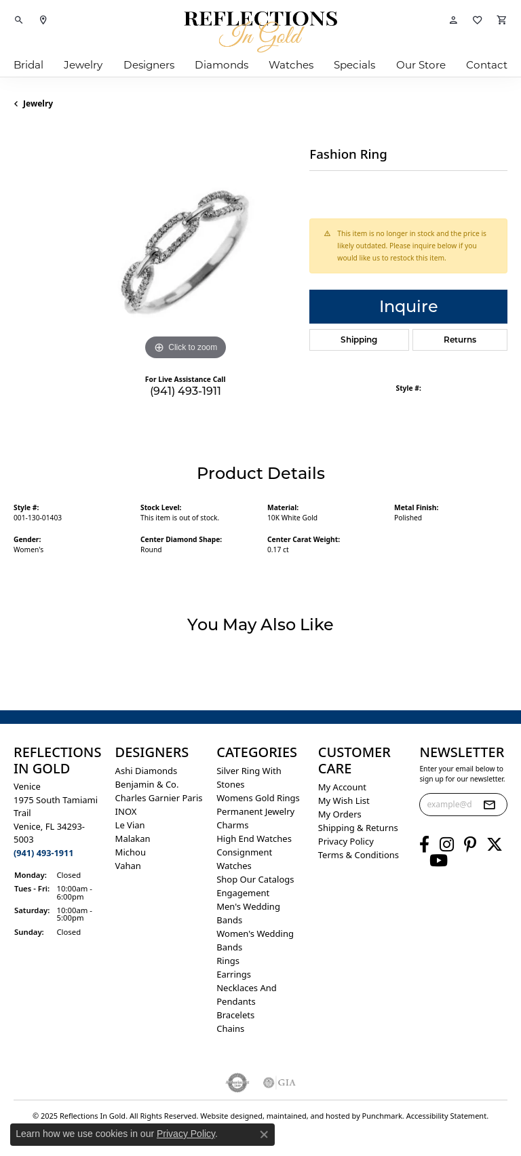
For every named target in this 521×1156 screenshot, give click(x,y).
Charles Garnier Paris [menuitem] (159, 798)
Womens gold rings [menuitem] (258, 798)
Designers (148, 64)
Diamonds (221, 64)
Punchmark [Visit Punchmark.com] (382, 1116)
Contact (486, 64)
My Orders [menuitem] (340, 814)
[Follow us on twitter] (494, 844)
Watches (291, 64)
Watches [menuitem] (234, 866)
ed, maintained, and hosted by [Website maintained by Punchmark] (308, 1116)
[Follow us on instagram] (447, 844)
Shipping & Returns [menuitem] (358, 828)
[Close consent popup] (264, 1134)
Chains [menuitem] (230, 1028)
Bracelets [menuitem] (235, 1015)
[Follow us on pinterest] (470, 844)
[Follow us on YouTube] (438, 861)
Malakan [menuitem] (133, 838)
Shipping (359, 339)
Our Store (421, 64)
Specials (354, 64)
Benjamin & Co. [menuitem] (147, 784)
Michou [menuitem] (130, 852)
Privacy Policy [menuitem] (346, 841)
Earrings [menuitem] (233, 974)
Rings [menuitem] (227, 961)
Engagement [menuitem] (242, 893)
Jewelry (83, 64)
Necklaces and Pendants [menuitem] (246, 994)
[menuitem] (237, 1083)
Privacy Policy (186, 1133)
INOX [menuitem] (126, 811)
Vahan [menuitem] (128, 866)
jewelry (38, 103)
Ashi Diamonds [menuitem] (146, 771)
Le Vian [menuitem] (130, 825)
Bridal (28, 64)
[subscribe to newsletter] (489, 804)
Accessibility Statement (446, 1116)
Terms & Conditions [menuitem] (358, 855)
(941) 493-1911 (185, 391)
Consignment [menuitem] (244, 852)
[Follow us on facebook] (424, 844)
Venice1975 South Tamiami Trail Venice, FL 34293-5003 (56, 819)
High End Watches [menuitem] (254, 838)
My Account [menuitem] (342, 787)
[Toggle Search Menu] (19, 20)
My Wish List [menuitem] (344, 800)
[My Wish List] (477, 20)
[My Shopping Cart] (502, 20)
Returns (460, 339)
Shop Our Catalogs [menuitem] (255, 879)
